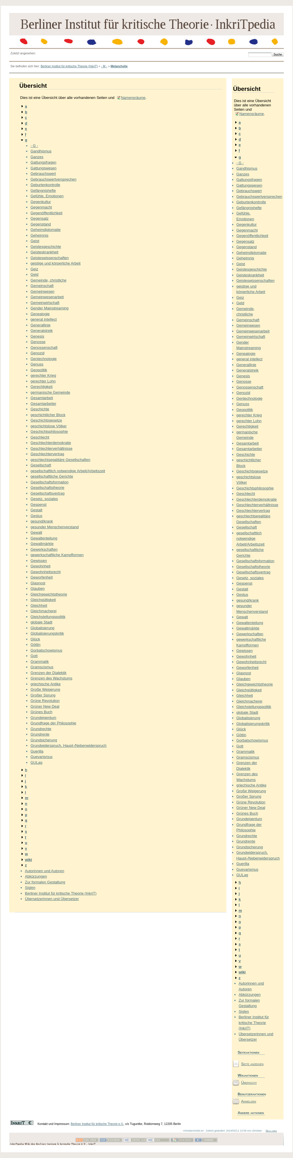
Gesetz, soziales (44, 499)
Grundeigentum (43, 717)
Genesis (37, 336)
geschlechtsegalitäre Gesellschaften (60, 460)
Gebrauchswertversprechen (53, 179)
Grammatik (39, 661)
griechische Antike (45, 684)
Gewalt (36, 532)
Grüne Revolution (44, 700)
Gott (34, 656)
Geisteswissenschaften (49, 258)
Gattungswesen (43, 168)
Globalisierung (42, 628)
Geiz (34, 269)
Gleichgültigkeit (43, 600)
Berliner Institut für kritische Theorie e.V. (97, 1124)
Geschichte (39, 409)
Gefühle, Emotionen (46, 196)
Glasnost (37, 583)
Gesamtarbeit (41, 398)
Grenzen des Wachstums (51, 678)
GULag (36, 762)
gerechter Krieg (43, 375)
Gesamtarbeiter (43, 403)
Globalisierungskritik (47, 633)
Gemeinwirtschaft (44, 302)
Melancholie (119, 66)
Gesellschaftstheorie (47, 487)
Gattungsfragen (43, 162)
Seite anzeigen (252, 1064)
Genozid (37, 353)
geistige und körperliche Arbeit (55, 263)
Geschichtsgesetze (46, 420)
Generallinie (40, 325)
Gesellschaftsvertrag (47, 493)
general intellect (43, 319)
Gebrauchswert (43, 173)
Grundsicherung (43, 740)
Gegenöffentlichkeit (46, 213)
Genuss (36, 364)
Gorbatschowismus (46, 650)
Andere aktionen (251, 1113)
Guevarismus (41, 757)
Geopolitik (38, 370)
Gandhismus (40, 151)
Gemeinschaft (41, 286)
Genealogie (40, 314)
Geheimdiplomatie (45, 229)
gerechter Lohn (42, 381)
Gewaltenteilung (43, 538)
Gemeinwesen (42, 291)
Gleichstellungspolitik (47, 617)
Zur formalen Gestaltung (45, 882)
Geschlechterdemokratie (50, 443)
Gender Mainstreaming (49, 308)
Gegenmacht (41, 207)
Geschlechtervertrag (47, 454)
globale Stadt (41, 622)
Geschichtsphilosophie (49, 431)
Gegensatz (39, 218)
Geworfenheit (41, 577)
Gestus (36, 516)
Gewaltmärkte (41, 543)
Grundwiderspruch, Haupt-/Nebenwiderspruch (68, 745)
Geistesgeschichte (45, 246)
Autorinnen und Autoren (44, 871)
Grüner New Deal (44, 706)
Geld (34, 274)
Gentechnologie (43, 359)
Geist (34, 241)
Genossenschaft (43, 347)
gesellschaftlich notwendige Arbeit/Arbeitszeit (67, 471)
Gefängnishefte (43, 190)
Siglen (30, 887)
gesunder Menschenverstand (54, 527)
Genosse (37, 342)
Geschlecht (39, 437)
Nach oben (271, 1130)
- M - (104, 66)
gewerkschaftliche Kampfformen (57, 555)
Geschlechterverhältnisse (51, 448)
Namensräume (133, 97)
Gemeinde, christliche (48, 280)
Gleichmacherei (43, 611)
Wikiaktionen (248, 1075)
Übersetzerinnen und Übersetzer (52, 899)
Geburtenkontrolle (45, 185)
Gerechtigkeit (41, 386)
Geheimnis (39, 235)
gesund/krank (41, 521)
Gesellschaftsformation (49, 482)
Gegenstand (40, 224)
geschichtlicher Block (47, 415)
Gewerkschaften (43, 549)
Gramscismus (41, 667)
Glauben (37, 588)
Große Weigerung (45, 689)
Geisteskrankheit (44, 252)
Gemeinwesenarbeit (47, 297)
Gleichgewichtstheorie (48, 594)
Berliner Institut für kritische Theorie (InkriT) (69, 66)
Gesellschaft (40, 465)
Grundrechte (40, 729)
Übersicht (249, 1082)
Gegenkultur (40, 202)
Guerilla (36, 751)
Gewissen (38, 560)
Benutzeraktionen (251, 1094)
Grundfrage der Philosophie (53, 723)
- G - (34, 145)
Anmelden (248, 1101)
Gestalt (36, 510)
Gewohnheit (40, 566)
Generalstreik (41, 330)
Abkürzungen (36, 876)
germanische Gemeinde (50, 392)
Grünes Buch (41, 712)
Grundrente (39, 734)
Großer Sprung (42, 695)
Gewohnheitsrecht (45, 572)
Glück (35, 639)
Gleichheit (38, 605)
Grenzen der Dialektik (48, 673)
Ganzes (36, 157)
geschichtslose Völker (48, 426)
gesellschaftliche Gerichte (51, 476)
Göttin (35, 644)
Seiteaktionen (248, 1052)
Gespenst (38, 504)
